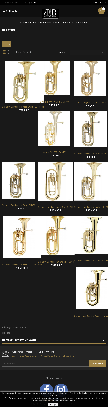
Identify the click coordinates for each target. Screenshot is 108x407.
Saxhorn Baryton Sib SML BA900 (90, 102)
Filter (6, 44)
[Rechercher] (20, 2)
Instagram (61, 390)
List (11, 53)
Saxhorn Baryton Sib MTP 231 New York (22, 264)
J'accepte (52, 404)
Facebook (46, 390)
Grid (4, 53)
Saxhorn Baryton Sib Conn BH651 (18, 205)
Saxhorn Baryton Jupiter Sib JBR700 (55, 207)
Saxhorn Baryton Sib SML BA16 (54, 101)
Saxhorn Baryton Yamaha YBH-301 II (56, 261)
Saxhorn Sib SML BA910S (53, 152)
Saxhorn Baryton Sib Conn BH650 (90, 153)
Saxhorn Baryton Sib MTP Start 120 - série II (24, 106)
